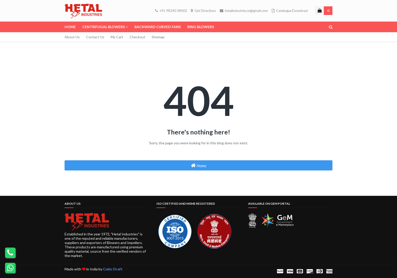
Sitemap (158, 37)
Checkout (137, 37)
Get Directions (203, 11)
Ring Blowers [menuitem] (200, 27)
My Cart (117, 37)
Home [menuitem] (70, 27)
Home (198, 165)
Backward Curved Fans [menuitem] (157, 27)
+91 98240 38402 (171, 11)
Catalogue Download (290, 11)
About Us (72, 37)
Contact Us (95, 37)
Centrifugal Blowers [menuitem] (103, 27)
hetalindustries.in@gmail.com (244, 11)
